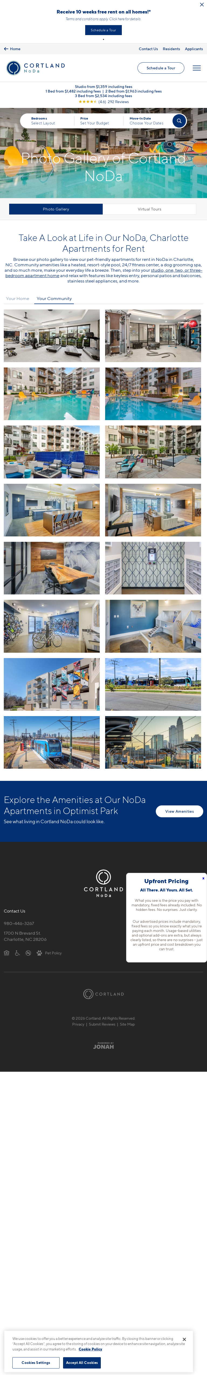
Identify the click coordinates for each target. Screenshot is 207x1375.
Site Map (127, 1024)
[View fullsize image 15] (153, 742)
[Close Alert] (202, 4)
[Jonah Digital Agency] (103, 1045)
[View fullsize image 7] (153, 510)
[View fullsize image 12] (52, 684)
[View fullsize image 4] (52, 452)
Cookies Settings (36, 1362)
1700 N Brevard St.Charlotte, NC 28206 (25, 936)
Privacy (78, 1024)
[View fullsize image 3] (153, 393)
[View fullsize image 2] (52, 393)
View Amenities (179, 811)
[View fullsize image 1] (153, 335)
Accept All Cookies (82, 1362)
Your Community (54, 298)
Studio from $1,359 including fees (103, 86)
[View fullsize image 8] (52, 568)
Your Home (17, 298)
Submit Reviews (102, 1024)
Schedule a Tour (103, 30)
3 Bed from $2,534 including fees (103, 95)
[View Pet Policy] (49, 953)
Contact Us (148, 48)
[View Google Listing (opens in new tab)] (103, 101)
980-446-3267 (19, 923)
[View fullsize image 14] (52, 742)
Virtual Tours (149, 209)
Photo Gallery (56, 209)
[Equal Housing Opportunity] (6, 953)
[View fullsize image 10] (52, 626)
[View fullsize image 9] (153, 568)
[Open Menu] (197, 68)
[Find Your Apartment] (179, 121)
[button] (103, 39)
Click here (117, 19)
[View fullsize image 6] (52, 510)
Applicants (194, 48)
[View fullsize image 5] (153, 452)
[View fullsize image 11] (153, 626)
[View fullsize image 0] (52, 335)
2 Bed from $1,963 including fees (133, 91)
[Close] (184, 1339)
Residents (171, 48)
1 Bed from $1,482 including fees (73, 91)
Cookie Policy (90, 1349)
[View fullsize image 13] (153, 684)
